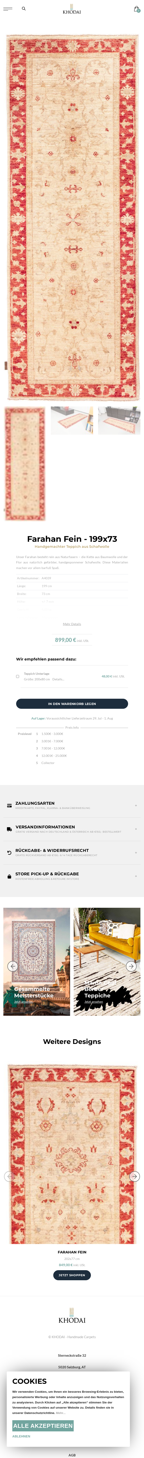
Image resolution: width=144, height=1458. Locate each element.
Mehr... (61, 1413)
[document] (68, 1409)
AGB (72, 1455)
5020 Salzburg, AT (72, 1367)
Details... (58, 679)
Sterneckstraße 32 (72, 1355)
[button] (72, 806)
